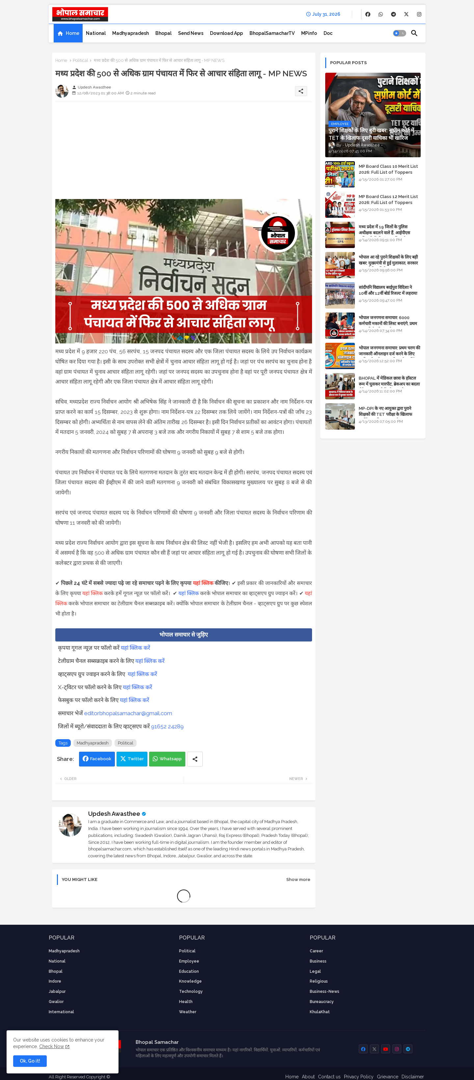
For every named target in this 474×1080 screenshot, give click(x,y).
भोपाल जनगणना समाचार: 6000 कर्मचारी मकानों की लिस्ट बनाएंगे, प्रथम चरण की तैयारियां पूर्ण (388, 323)
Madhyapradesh (130, 33)
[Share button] (195, 759)
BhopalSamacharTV (272, 33)
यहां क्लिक (203, 583)
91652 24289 (167, 726)
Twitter (136, 758)
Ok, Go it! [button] (30, 1061)
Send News (190, 33)
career (316, 951)
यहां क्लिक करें (135, 647)
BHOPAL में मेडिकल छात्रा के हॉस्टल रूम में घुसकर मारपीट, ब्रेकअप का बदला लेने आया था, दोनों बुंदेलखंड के (389, 384)
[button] (399, 33)
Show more (298, 879)
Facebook (100, 758)
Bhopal (163, 33)
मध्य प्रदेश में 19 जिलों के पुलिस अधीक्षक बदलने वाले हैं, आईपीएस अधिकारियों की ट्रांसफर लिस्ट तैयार (385, 232)
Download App (226, 33)
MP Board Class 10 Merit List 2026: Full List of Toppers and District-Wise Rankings (388, 172)
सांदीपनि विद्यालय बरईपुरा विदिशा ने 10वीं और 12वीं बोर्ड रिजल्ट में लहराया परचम (388, 293)
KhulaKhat (320, 1012)
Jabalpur (57, 991)
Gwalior (56, 1001)
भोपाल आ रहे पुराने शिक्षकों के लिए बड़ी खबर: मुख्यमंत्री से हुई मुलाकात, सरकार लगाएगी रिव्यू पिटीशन (388, 263)
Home (72, 33)
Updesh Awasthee (114, 813)
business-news (324, 991)
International (61, 1012)
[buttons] (368, 14)
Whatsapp (171, 758)
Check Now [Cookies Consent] (51, 1046)
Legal (315, 971)
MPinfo (309, 33)
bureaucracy (322, 1001)
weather (187, 1012)
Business (318, 961)
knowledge (190, 981)
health (186, 1001)
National (96, 33)
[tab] (68, 33)
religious (319, 981)
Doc (328, 33)
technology (191, 991)
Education (189, 971)
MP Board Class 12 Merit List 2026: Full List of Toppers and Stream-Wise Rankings (388, 202)
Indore (55, 981)
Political (80, 60)
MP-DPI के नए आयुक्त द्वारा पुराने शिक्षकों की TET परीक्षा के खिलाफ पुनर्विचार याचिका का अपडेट (385, 414)
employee (189, 961)
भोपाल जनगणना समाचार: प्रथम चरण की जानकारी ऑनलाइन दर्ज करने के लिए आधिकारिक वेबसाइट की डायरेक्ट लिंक (389, 353)
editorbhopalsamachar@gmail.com (128, 713)
